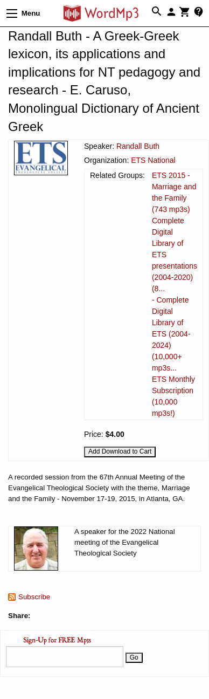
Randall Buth (137, 146)
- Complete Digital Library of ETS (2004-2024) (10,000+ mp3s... (171, 334)
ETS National (153, 160)
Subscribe (34, 597)
